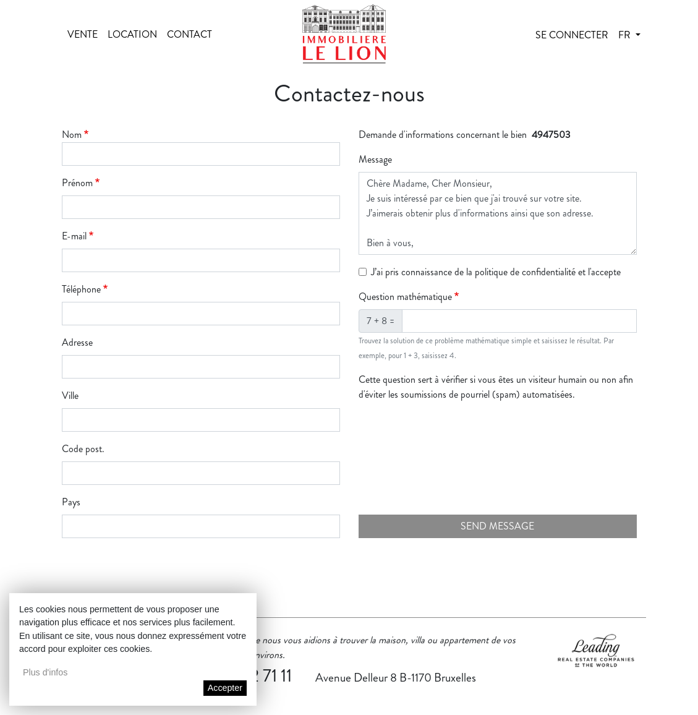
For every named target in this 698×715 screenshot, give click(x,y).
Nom (72, 134)
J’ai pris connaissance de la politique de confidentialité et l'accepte (496, 272)
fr (625, 35)
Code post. (83, 449)
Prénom (77, 183)
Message (375, 159)
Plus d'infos (45, 672)
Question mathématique (405, 296)
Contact (189, 34)
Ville (70, 395)
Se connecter (571, 35)
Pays (71, 502)
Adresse (77, 342)
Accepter (225, 688)
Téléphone (81, 289)
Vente (82, 34)
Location (132, 34)
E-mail (74, 236)
